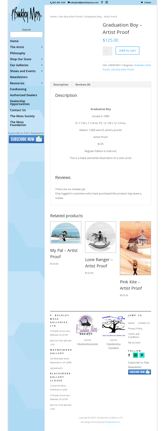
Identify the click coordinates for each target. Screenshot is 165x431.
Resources (17, 83)
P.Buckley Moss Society (87, 344)
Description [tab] (60, 84)
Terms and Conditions (133, 335)
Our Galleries (19, 65)
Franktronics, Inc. (112, 422)
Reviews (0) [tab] (83, 84)
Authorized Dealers (23, 95)
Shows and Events (23, 71)
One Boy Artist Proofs (70, 16)
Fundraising (18, 89)
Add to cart (127, 50)
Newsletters (19, 77)
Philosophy (17, 53)
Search (26, 29)
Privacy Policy (135, 328)
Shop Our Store (20, 59)
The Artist (17, 47)
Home (14, 41)
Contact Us (18, 110)
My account (134, 342)
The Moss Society (22, 116)
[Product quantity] (107, 51)
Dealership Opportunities (20, 103)
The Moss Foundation (18, 124)
